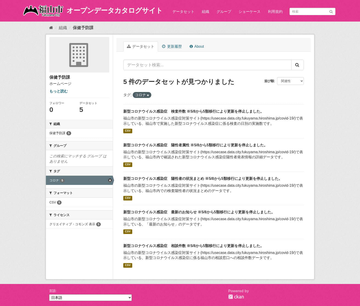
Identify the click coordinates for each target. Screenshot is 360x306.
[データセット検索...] (207, 65)
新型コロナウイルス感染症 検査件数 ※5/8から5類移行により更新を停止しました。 (193, 111)
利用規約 (275, 12)
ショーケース (250, 12)
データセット (183, 12)
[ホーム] (51, 27)
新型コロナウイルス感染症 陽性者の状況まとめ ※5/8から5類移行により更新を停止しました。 (202, 179)
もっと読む (58, 91)
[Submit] (331, 11)
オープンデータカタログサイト (115, 10)
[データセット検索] (312, 11)
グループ (224, 12)
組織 (205, 12)
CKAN (236, 296)
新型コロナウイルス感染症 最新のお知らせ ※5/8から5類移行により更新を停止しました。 (199, 212)
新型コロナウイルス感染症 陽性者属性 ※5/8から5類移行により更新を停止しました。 (195, 145)
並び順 (269, 81)
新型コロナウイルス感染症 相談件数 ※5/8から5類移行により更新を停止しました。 (193, 246)
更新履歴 (172, 46)
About (197, 46)
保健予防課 (83, 27)
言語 (52, 291)
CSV (128, 131)
